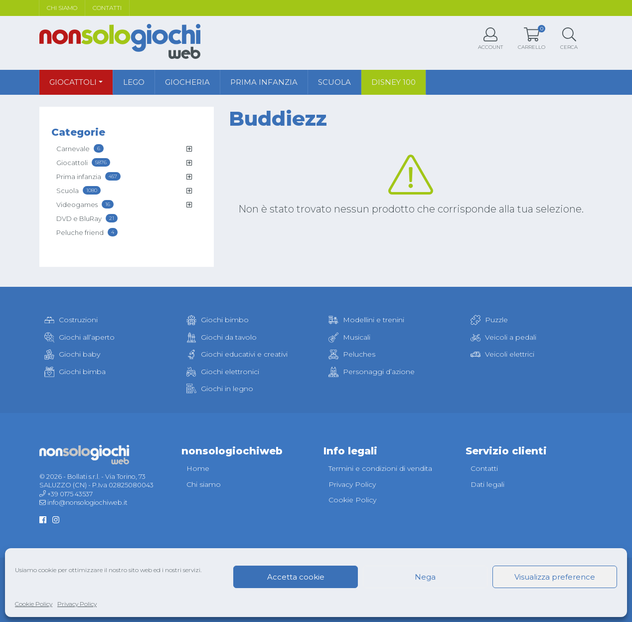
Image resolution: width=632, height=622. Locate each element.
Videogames (85, 204)
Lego (134, 82)
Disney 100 (393, 82)
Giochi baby (72, 354)
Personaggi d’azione (371, 371)
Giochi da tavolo (221, 337)
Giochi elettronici (222, 371)
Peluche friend (87, 232)
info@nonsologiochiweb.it (87, 502)
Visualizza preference (554, 577)
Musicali (349, 337)
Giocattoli (73, 82)
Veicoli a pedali (503, 337)
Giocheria (187, 82)
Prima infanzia (264, 82)
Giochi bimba (75, 371)
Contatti (107, 7)
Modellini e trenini (366, 319)
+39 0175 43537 (70, 494)
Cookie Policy (33, 604)
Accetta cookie (295, 577)
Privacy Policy (77, 604)
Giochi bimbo (217, 319)
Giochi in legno (219, 388)
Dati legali (487, 484)
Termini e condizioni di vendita (380, 468)
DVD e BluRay (87, 218)
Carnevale (80, 148)
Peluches (351, 354)
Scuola (334, 82)
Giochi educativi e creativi (237, 354)
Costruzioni (71, 319)
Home (197, 468)
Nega (425, 577)
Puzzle (489, 319)
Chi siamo (62, 7)
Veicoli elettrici (502, 354)
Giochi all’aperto (79, 337)
